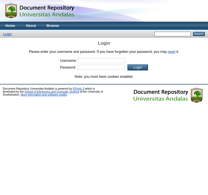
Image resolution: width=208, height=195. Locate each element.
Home (10, 26)
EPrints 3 (78, 88)
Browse (53, 26)
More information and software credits (44, 94)
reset (171, 52)
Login (7, 34)
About (31, 26)
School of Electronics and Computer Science (52, 91)
